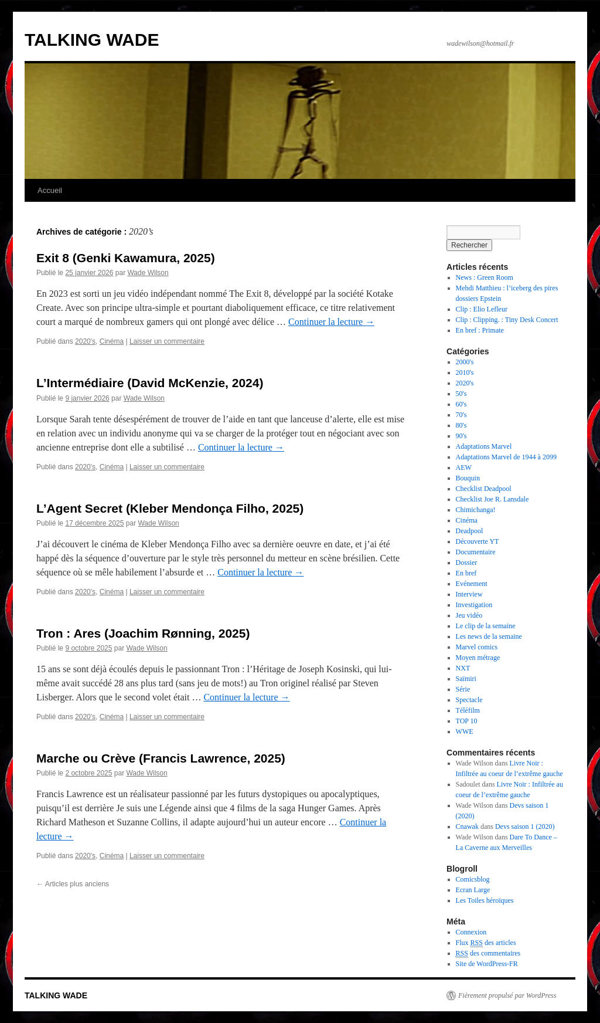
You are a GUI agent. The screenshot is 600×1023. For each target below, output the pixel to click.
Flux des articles (486, 943)
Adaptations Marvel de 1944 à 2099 (506, 457)
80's (461, 425)
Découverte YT (477, 541)
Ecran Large (473, 890)
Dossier (467, 562)
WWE (464, 731)
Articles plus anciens (72, 884)
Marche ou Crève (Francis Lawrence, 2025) (160, 758)
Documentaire (476, 552)
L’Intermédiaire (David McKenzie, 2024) (149, 382)
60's (461, 404)
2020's (85, 341)
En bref (466, 573)
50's (461, 393)
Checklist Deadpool (484, 489)
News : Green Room (484, 277)
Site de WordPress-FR (487, 964)
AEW (464, 467)
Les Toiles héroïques (485, 900)
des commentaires (488, 953)
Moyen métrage (478, 657)
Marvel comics (477, 647)
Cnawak (467, 826)
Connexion (471, 932)
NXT (463, 668)
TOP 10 (467, 721)
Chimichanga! (476, 510)
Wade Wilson (147, 273)
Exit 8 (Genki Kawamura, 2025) (125, 258)
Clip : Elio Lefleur (481, 309)
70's (461, 415)
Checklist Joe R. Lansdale (492, 499)
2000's (465, 362)
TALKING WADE (92, 39)
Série (463, 689)
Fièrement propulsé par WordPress (507, 995)
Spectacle (469, 700)
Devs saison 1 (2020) (525, 826)
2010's (465, 372)
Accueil (50, 190)
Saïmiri (466, 679)
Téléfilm (468, 710)
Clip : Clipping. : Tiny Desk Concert (507, 320)
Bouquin (468, 478)
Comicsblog (473, 879)
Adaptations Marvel (484, 446)
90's (461, 436)
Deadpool (469, 531)
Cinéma (112, 341)
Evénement (472, 584)
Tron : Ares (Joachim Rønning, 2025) (143, 633)
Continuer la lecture (331, 322)
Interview (469, 594)
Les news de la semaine (489, 636)
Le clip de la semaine (486, 626)
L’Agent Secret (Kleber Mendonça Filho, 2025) (170, 508)
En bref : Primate (480, 330)
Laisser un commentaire (166, 341)
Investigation (474, 605)
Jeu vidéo (469, 615)
